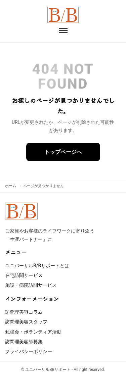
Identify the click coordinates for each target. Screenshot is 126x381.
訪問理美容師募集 (24, 341)
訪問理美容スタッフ (26, 321)
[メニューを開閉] (63, 31)
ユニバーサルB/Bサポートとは (37, 265)
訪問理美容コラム (24, 312)
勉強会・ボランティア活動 (33, 332)
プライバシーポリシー (28, 351)
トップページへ (63, 152)
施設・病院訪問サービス (31, 285)
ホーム (10, 186)
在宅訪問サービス (24, 275)
